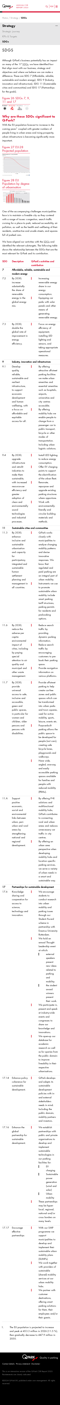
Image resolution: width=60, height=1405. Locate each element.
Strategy (14, 17)
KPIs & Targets (9, 36)
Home (5, 17)
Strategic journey (11, 31)
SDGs (5, 41)
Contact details (8, 1363)
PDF (51, 6)
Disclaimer (35, 1363)
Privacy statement (23, 1363)
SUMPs (43, 1259)
